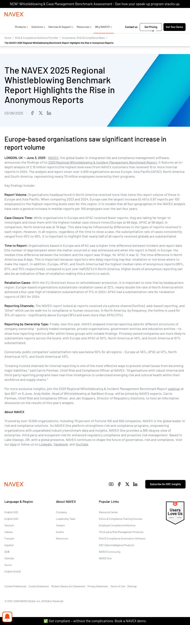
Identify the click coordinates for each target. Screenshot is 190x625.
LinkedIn (45, 444)
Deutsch (9, 525)
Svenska (9, 558)
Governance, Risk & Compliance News (83, 44)
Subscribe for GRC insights (165, 484)
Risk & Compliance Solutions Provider (36, 44)
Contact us (131, 34)
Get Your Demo (174, 34)
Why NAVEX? (102, 34)
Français (9, 538)
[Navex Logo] (14, 21)
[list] (173, 11)
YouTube (82, 444)
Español (9, 545)
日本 (7, 551)
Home (7, 44)
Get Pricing (151, 34)
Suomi (8, 564)
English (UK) (11, 518)
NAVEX (53, 158)
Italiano (8, 531)
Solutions (37, 34)
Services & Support (59, 34)
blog (13, 444)
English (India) (12, 571)
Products (20, 34)
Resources (83, 34)
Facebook (61, 444)
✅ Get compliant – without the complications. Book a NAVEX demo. (95, 621)
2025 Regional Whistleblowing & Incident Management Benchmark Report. (103, 162)
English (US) (11, 512)
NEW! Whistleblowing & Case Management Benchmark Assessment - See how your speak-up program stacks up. (95, 4)
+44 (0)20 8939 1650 (143, 11)
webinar (174, 389)
